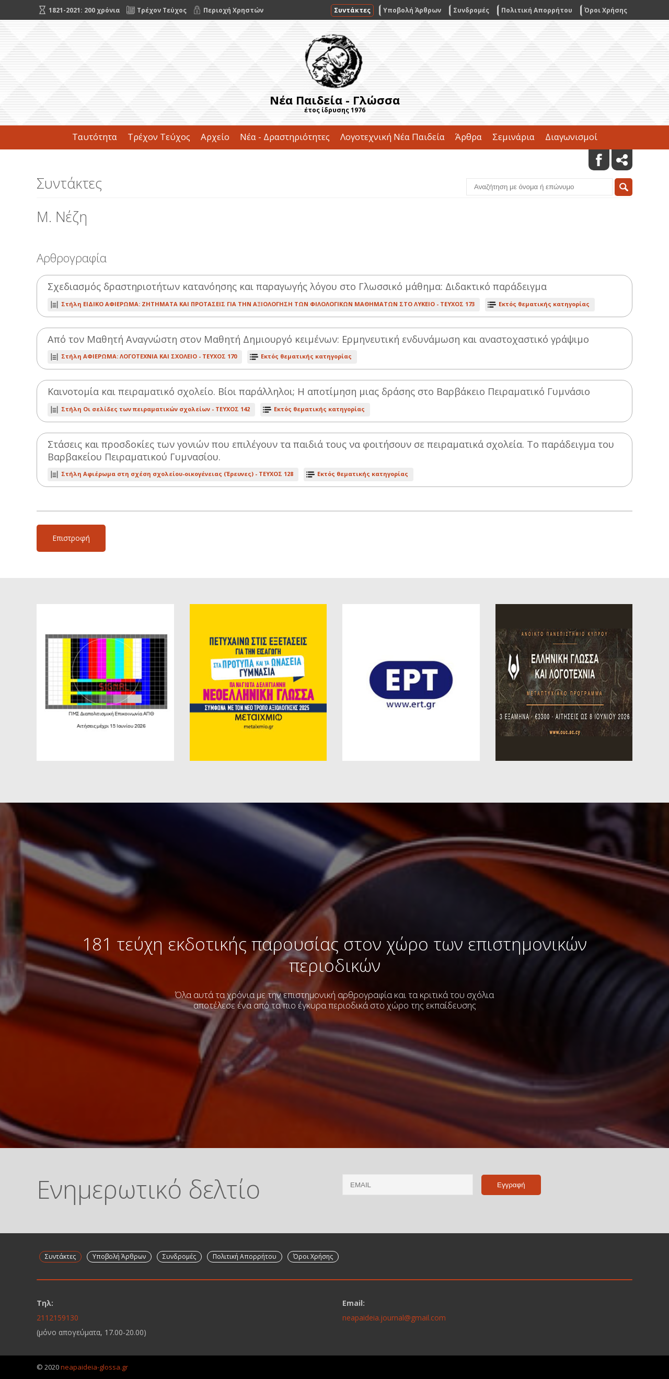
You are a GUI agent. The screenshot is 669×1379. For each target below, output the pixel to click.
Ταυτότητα (94, 137)
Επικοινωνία (334, 161)
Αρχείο (215, 137)
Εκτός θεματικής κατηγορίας (544, 304)
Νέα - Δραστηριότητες (285, 137)
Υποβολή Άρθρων (412, 10)
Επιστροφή (71, 538)
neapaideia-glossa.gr (94, 1367)
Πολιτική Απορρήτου (536, 10)
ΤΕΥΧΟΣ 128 (177, 474)
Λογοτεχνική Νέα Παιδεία (392, 137)
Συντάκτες (352, 10)
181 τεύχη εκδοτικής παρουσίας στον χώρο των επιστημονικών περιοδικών (334, 954)
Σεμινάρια (513, 137)
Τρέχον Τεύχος (159, 137)
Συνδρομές (471, 10)
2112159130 (57, 1318)
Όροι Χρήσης (605, 10)
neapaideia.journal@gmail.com (394, 1318)
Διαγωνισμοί (571, 137)
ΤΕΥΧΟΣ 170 (149, 356)
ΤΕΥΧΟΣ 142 (155, 409)
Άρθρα (468, 137)
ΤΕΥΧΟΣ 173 (268, 304)
